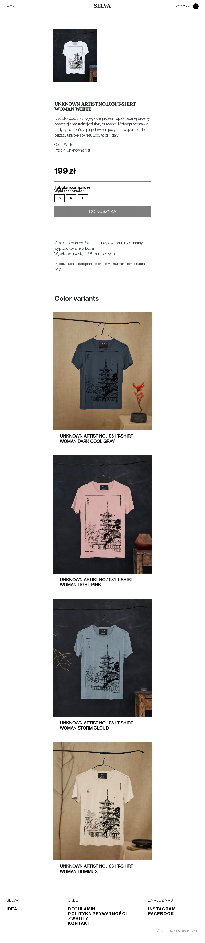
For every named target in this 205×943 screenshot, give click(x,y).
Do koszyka (102, 212)
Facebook (161, 914)
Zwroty (78, 919)
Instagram (162, 909)
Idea (12, 909)
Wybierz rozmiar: (69, 191)
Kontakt (79, 923)
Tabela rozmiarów (72, 187)
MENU (12, 6)
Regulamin (81, 909)
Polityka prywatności (97, 914)
